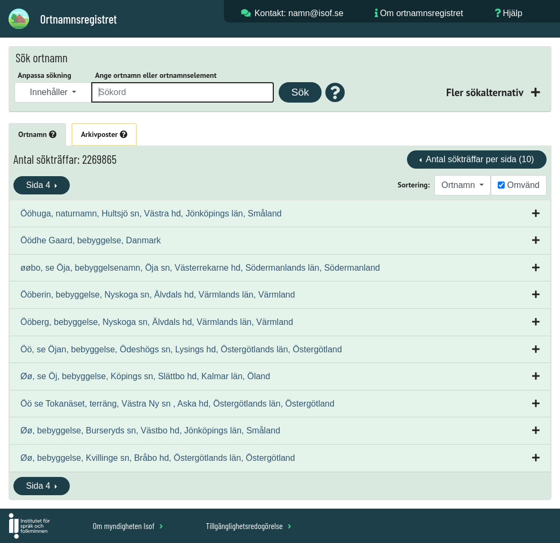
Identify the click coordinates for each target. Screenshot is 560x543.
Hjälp (512, 13)
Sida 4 (39, 185)
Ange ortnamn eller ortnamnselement (155, 75)
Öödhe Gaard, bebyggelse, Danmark (90, 240)
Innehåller (50, 92)
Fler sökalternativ (486, 92)
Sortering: (414, 185)
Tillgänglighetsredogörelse (248, 525)
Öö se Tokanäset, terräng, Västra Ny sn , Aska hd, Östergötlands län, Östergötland (177, 403)
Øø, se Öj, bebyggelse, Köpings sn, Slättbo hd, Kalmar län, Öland (145, 376)
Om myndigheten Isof (128, 525)
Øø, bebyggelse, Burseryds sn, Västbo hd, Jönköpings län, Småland (150, 430)
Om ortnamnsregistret (421, 13)
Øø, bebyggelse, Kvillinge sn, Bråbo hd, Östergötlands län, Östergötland (157, 457)
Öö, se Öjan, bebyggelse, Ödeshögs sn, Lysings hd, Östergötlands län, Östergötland (181, 349)
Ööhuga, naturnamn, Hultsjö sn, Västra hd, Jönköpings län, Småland (151, 213)
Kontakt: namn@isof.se (299, 13)
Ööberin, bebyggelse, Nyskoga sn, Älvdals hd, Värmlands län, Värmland (157, 294)
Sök (300, 92)
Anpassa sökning (44, 75)
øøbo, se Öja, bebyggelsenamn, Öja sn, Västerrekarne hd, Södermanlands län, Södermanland (200, 267)
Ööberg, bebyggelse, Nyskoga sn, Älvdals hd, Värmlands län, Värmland (156, 322)
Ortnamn (37, 134)
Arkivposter (104, 134)
